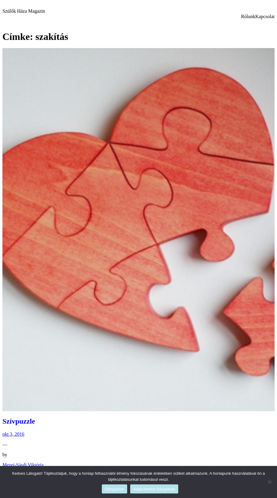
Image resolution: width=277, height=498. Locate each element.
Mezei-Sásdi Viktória (22, 464)
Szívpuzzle (18, 421)
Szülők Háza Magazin (23, 11)
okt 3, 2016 (13, 434)
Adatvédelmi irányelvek (154, 489)
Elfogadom (114, 489)
